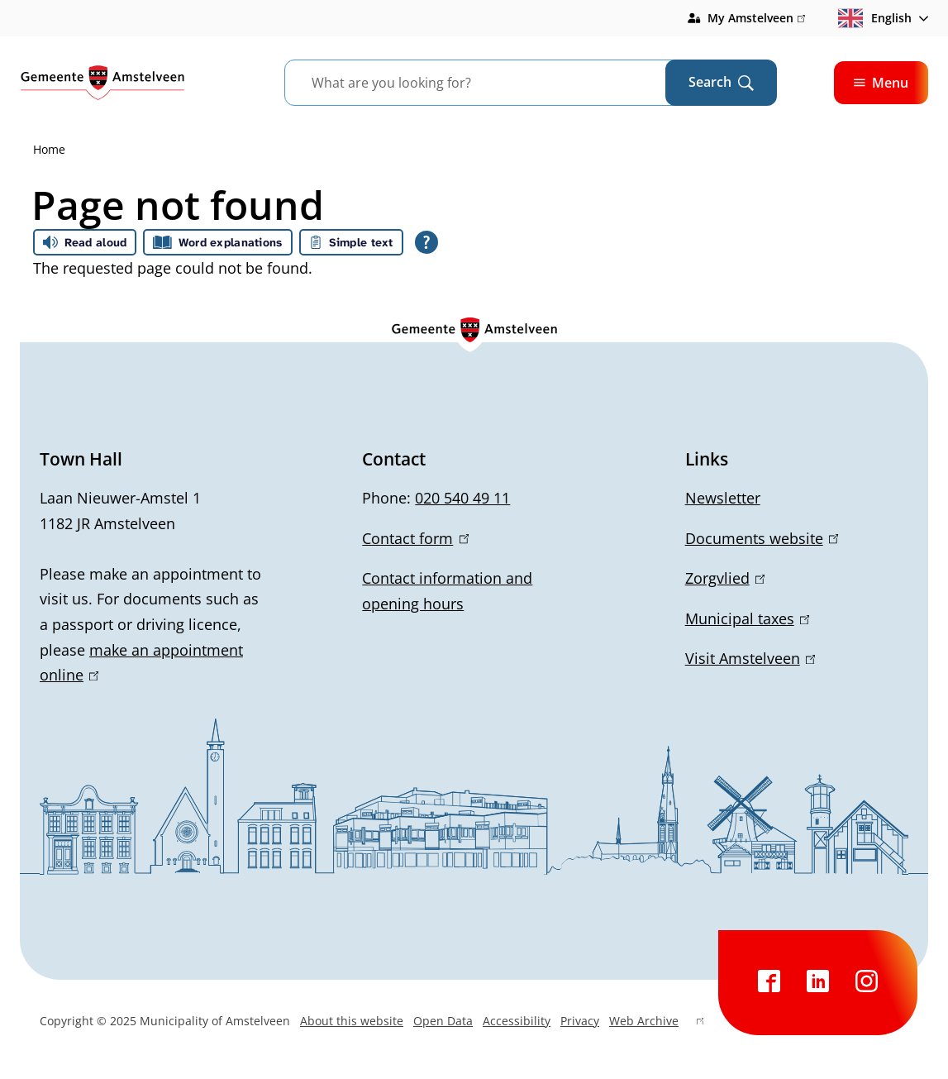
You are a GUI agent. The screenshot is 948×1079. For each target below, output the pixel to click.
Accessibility (516, 1021)
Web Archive (656, 1023)
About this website (351, 1021)
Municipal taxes (747, 618)
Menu (881, 83)
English (875, 18)
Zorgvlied (725, 578)
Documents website (761, 538)
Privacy (579, 1021)
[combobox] (495, 83)
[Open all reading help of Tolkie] (426, 242)
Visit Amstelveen (750, 658)
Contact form (415, 538)
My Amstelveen (756, 18)
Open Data (443, 1021)
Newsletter (722, 498)
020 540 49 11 (462, 498)
